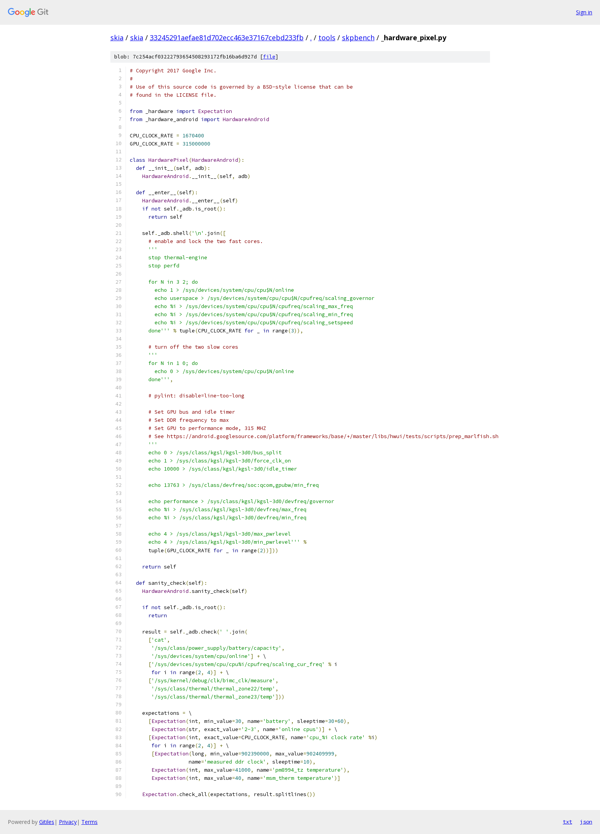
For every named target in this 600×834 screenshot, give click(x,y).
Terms (89, 821)
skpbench (358, 37)
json (586, 821)
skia (117, 37)
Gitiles (46, 821)
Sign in (584, 12)
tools (326, 37)
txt (567, 821)
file (269, 56)
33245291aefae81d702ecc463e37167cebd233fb (227, 37)
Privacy (68, 821)
